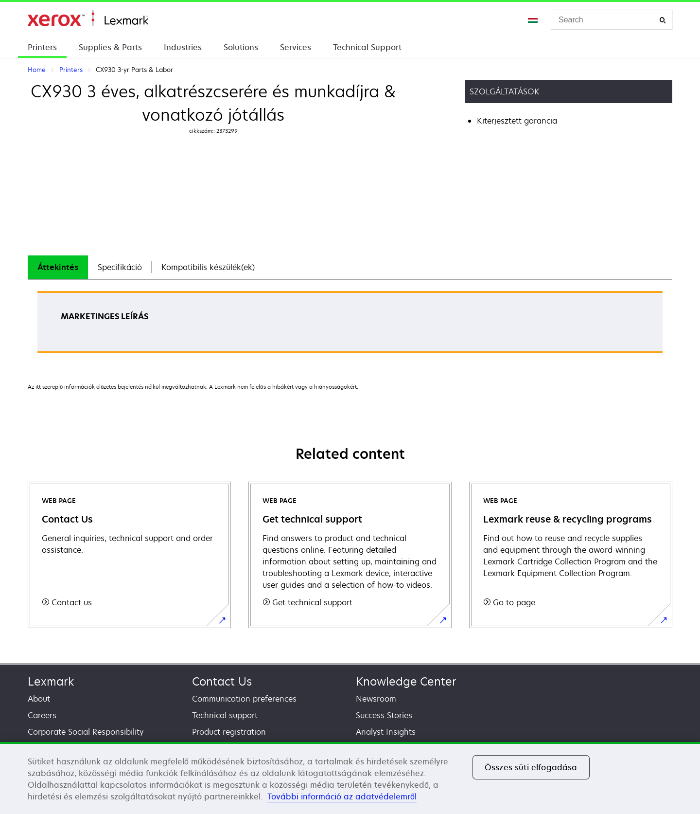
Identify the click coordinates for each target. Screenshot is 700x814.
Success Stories (384, 715)
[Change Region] (533, 20)
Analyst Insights (386, 731)
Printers (42, 47)
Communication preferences (244, 698)
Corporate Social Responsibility (85, 731)
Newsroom (376, 698)
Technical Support (367, 47)
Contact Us (222, 681)
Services (295, 47)
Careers (42, 715)
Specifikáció (120, 267)
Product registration (229, 731)
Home (88, 18)
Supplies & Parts (110, 47)
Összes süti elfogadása (531, 767)
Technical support (225, 715)
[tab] (58, 267)
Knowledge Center (406, 681)
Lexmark (51, 681)
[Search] (662, 20)
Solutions (241, 47)
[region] (350, 778)
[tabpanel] (350, 325)
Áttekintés (57, 267)
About (39, 698)
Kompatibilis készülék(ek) (208, 267)
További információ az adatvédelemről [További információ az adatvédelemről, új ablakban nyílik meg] (342, 796)
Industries (183, 47)
